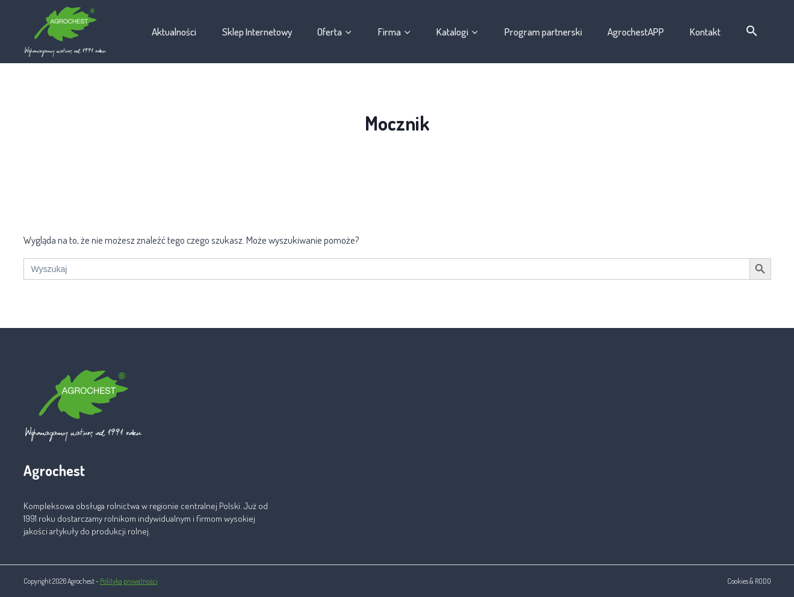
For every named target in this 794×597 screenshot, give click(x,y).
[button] (752, 31)
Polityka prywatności (129, 581)
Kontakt (705, 31)
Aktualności (174, 31)
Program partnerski (543, 31)
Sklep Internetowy (257, 31)
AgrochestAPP (635, 31)
